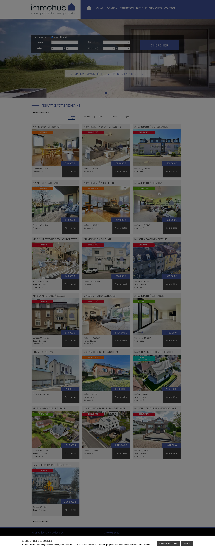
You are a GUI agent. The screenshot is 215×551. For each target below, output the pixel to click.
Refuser (187, 543)
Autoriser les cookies (168, 543)
